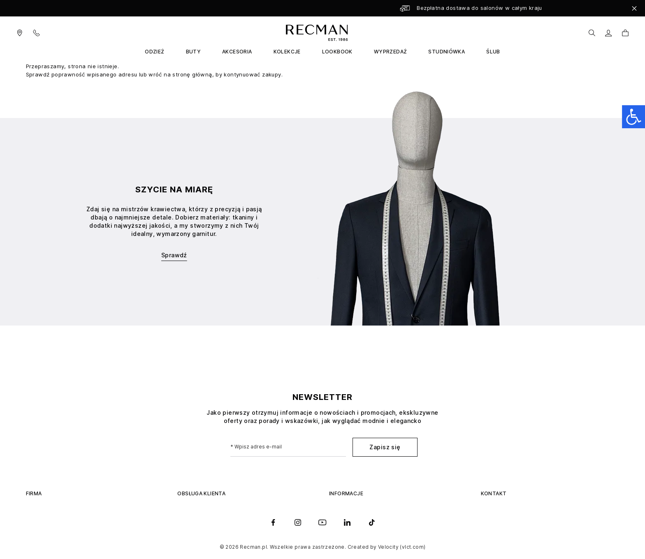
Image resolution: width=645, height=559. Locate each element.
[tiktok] (372, 522)
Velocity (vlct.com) (401, 547)
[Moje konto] (608, 33)
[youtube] (322, 522)
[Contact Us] (41, 33)
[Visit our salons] (19, 33)
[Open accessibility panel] (633, 116)
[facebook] (273, 522)
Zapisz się (384, 447)
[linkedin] (347, 522)
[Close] (634, 8)
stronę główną (192, 74)
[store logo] (315, 33)
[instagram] (298, 522)
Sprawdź (174, 255)
